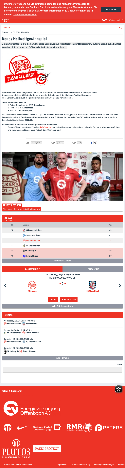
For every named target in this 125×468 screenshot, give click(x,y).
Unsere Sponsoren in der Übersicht (18, 395)
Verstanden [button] (110, 9)
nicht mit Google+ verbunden (74, 143)
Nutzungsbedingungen (104, 464)
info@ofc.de (45, 127)
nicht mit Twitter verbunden (53, 143)
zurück (6, 28)
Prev (5, 286)
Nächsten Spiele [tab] (32, 269)
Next (120, 286)
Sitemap (121, 464)
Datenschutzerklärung (80, 464)
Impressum (62, 464)
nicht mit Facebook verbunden (27, 143)
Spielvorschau (69, 299)
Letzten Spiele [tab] (93, 269)
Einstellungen (95, 142)
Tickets (53, 299)
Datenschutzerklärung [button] (25, 14)
